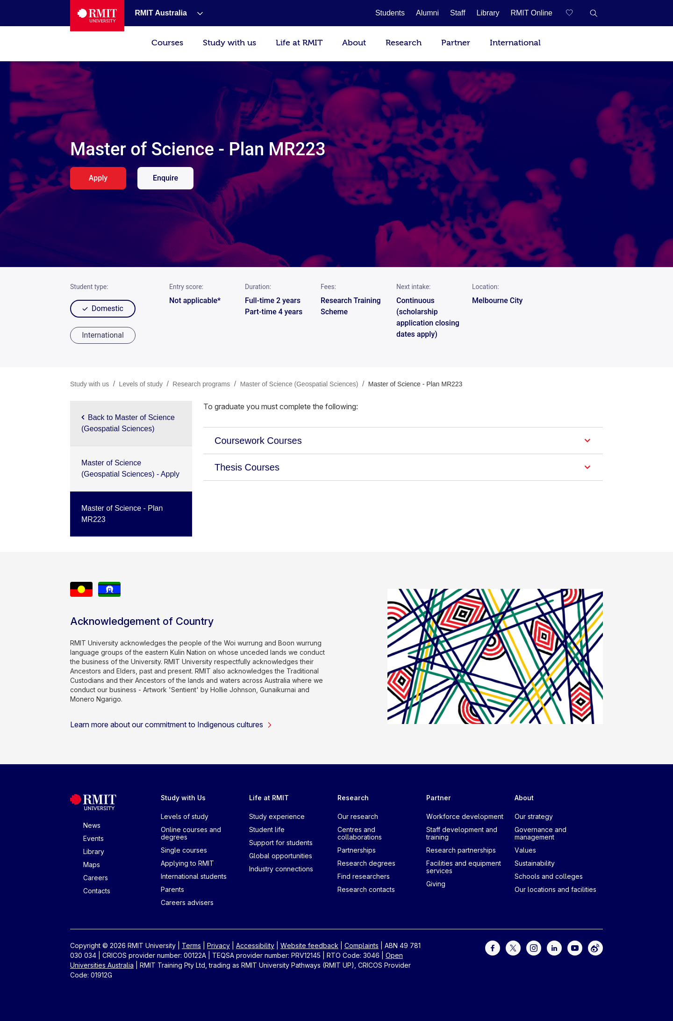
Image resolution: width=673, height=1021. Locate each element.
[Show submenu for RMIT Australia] (196, 13)
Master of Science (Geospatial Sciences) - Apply (130, 468)
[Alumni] (427, 13)
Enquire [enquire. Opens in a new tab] (165, 178)
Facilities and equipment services (463, 867)
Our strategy (534, 816)
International (515, 43)
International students (194, 876)
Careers (95, 878)
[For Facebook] (492, 947)
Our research (357, 816)
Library (93, 851)
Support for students (281, 843)
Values (525, 850)
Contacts (96, 891)
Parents (172, 889)
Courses (167, 43)
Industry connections (281, 869)
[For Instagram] (533, 947)
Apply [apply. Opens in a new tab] (98, 178)
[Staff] (457, 13)
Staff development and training (461, 833)
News (91, 825)
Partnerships (356, 850)
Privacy (218, 945)
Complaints (361, 945)
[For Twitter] (513, 947)
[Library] (488, 13)
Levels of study (184, 816)
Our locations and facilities (555, 889)
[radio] (103, 335)
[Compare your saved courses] (575, 13)
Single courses (184, 850)
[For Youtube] (574, 947)
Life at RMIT (299, 43)
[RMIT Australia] (160, 13)
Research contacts (366, 889)
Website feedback (309, 945)
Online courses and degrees (191, 833)
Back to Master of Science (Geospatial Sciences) (128, 423)
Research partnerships (461, 850)
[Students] (390, 13)
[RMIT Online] (531, 13)
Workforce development (464, 816)
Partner (455, 43)
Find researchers (363, 876)
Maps (91, 865)
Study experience (277, 816)
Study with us (229, 43)
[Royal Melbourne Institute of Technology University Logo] (97, 15)
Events (93, 838)
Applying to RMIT (187, 863)
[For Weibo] (595, 947)
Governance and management (540, 833)
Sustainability (535, 863)
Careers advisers (187, 902)
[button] (593, 13)
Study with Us (183, 798)
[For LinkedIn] (554, 947)
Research (404, 43)
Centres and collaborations (359, 833)
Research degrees (366, 863)
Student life (267, 829)
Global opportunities (280, 856)
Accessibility (255, 945)
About (354, 43)
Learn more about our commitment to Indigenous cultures (171, 724)
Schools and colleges (549, 876)
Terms (191, 945)
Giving (435, 884)
